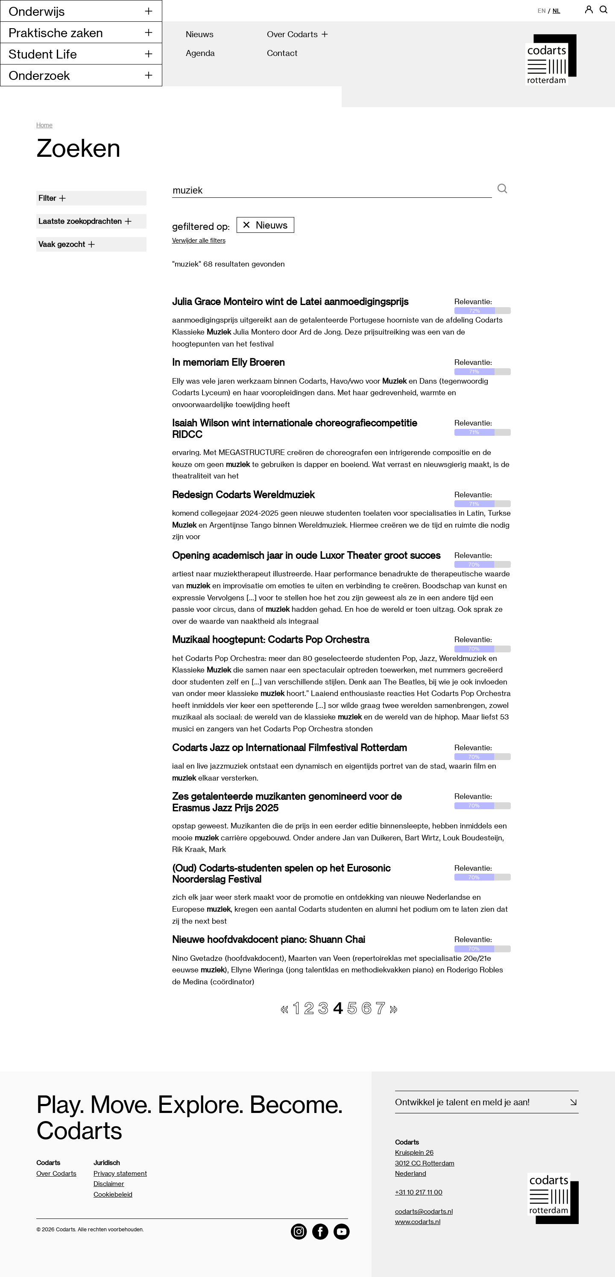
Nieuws (264, 224)
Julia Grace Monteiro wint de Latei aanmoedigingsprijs (290, 301)
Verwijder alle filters (199, 240)
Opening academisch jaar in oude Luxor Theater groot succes (306, 555)
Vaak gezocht (66, 244)
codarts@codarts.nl (424, 1211)
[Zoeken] (502, 189)
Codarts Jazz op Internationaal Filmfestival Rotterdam (289, 747)
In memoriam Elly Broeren (228, 361)
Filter (52, 198)
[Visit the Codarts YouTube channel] (341, 1232)
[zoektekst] (332, 191)
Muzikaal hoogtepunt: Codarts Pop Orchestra (270, 639)
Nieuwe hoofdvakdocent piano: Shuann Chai (268, 939)
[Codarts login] (589, 12)
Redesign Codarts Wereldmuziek (243, 494)
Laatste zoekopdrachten (85, 221)
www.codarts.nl (417, 1222)
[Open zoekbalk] (603, 12)
